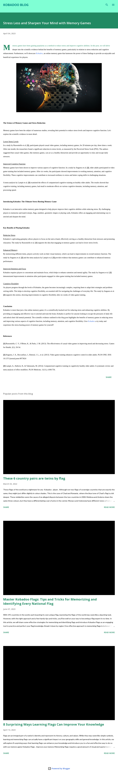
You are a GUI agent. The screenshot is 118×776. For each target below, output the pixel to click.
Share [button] (109, 377)
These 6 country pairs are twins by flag (34, 478)
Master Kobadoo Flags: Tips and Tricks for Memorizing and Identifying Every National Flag (50, 601)
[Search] (106, 4)
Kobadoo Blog (16, 5)
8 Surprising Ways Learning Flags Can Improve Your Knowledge (53, 724)
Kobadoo (91, 321)
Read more (109, 507)
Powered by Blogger (59, 768)
